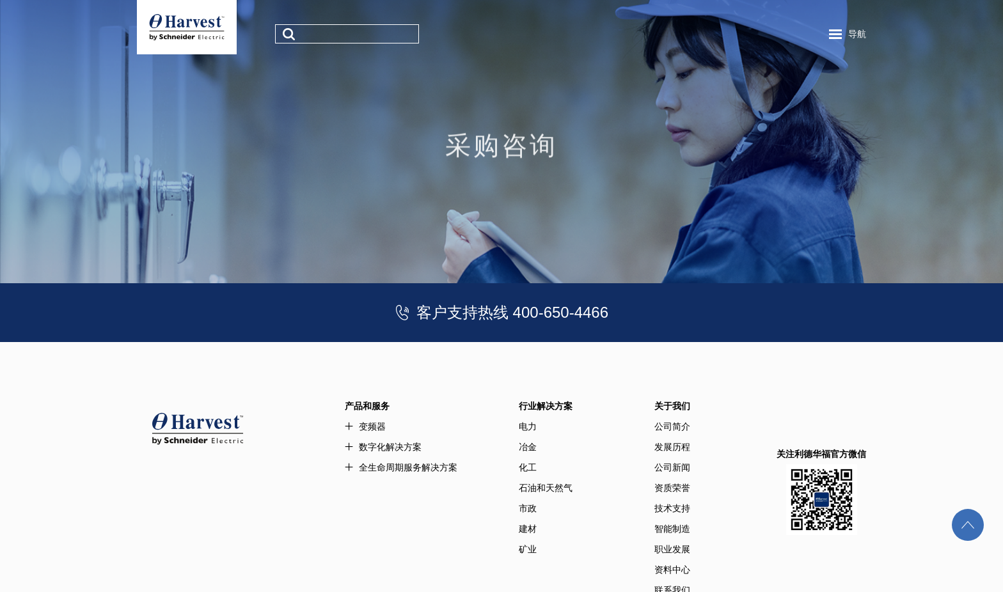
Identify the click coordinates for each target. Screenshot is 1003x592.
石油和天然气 (546, 488)
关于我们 (672, 406)
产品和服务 (367, 406)
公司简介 (672, 426)
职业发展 (672, 549)
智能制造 (672, 529)
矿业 (528, 549)
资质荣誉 (672, 488)
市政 (528, 508)
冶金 (528, 447)
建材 (528, 529)
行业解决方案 (546, 406)
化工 (528, 467)
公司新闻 (672, 467)
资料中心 (672, 570)
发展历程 (672, 447)
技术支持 (672, 508)
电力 (528, 426)
